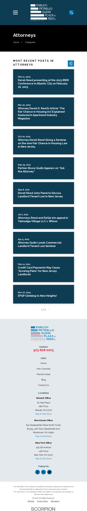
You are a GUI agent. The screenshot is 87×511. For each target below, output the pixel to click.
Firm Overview (44, 369)
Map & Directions (43, 414)
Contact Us (43, 385)
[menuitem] (31, 501)
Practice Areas (43, 374)
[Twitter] (43, 472)
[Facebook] (37, 472)
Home (43, 363)
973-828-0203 (43, 350)
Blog (43, 380)
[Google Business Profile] (49, 472)
